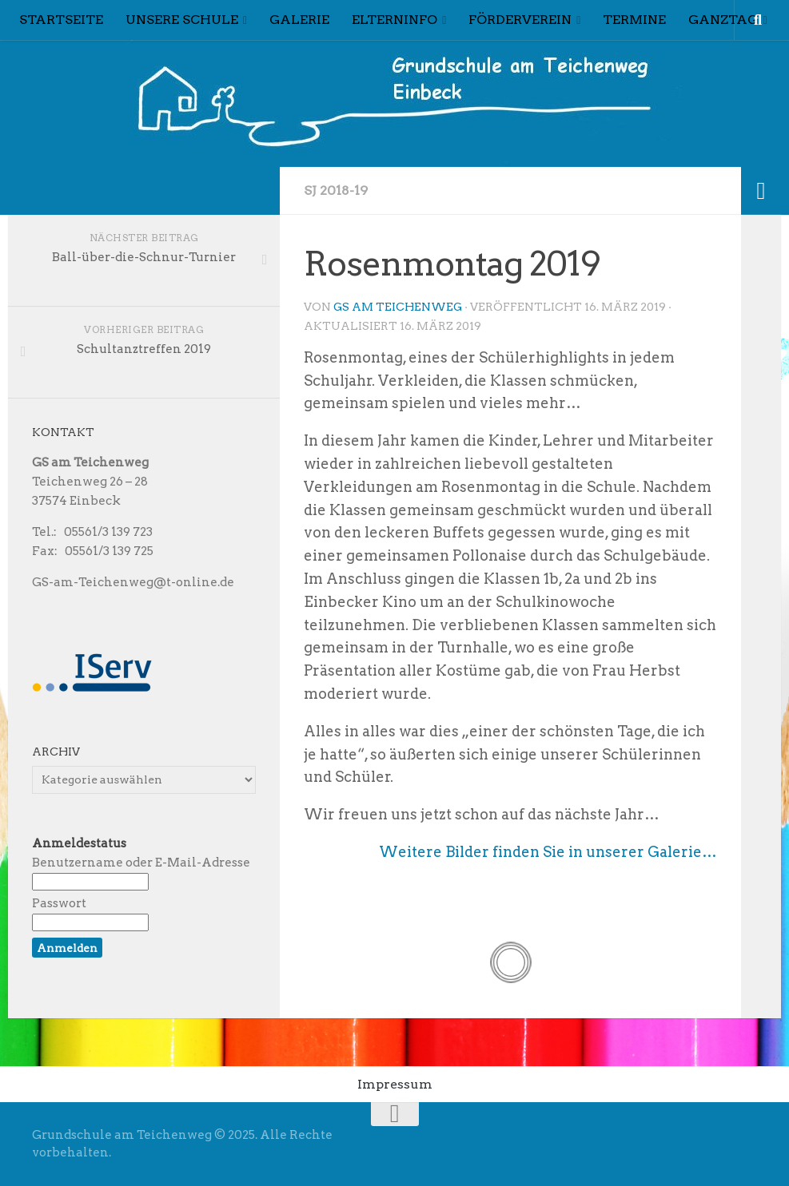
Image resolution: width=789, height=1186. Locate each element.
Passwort (59, 903)
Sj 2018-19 (336, 190)
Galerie (299, 19)
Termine (634, 19)
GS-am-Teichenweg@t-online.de (133, 582)
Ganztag (723, 19)
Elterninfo (394, 19)
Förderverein (520, 19)
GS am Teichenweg (397, 306)
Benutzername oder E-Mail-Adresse (141, 862)
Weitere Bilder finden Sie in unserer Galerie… (548, 851)
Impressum (394, 1084)
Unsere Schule (182, 19)
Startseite (61, 19)
